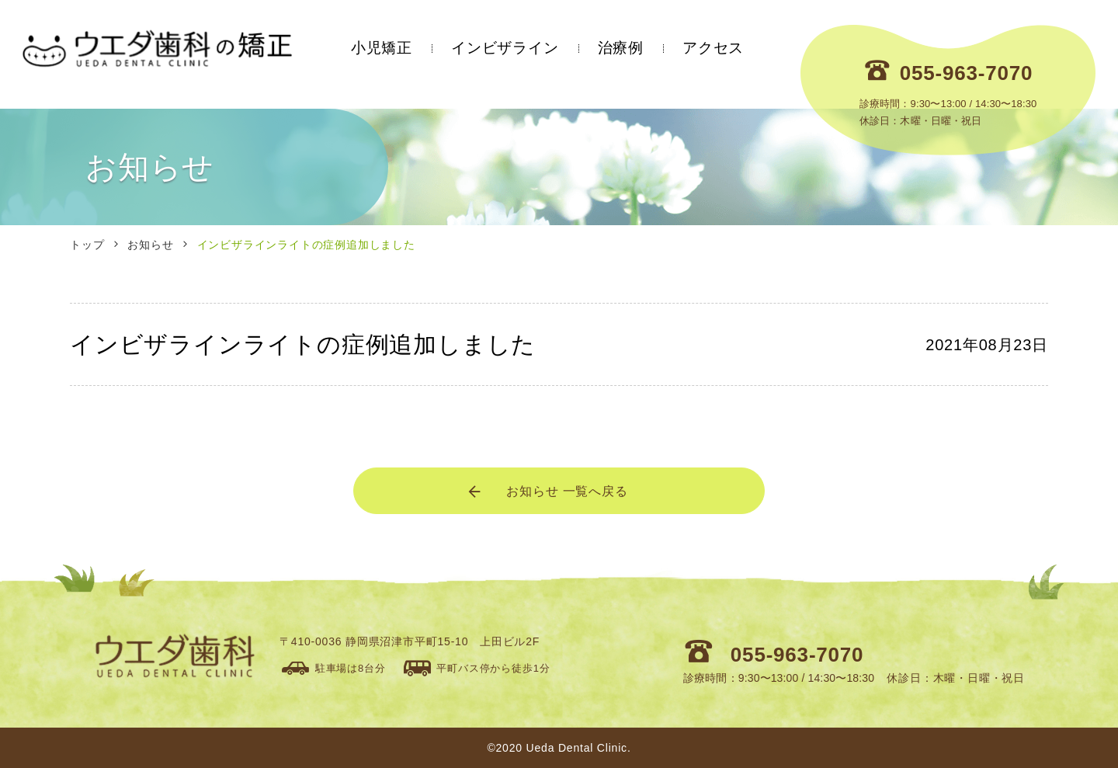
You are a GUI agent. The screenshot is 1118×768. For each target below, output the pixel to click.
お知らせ (150, 244)
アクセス (713, 48)
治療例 (621, 48)
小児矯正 (381, 48)
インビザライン (505, 48)
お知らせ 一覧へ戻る (547, 491)
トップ (87, 244)
